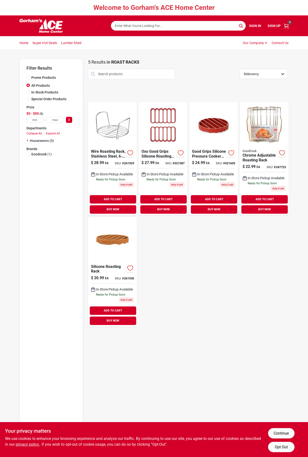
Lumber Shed (71, 43)
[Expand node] (28, 140)
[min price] (34, 120)
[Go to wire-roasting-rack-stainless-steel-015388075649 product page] (112, 158)
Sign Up (274, 26)
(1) (41, 154)
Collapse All (34, 133)
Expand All (53, 133)
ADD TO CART (113, 199)
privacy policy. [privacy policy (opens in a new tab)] (28, 444)
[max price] (55, 120)
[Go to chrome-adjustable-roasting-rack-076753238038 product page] (264, 158)
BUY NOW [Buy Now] (113, 209)
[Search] (241, 25)
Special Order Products (48, 99)
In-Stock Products (44, 92)
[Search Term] (178, 26)
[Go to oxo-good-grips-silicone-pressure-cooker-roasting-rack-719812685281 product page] (213, 158)
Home (24, 43)
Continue (281, 433)
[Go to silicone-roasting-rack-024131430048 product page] (112, 272)
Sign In (255, 26)
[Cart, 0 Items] (286, 25)
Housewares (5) (42, 141)
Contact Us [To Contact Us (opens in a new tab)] (280, 43)
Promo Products (43, 77)
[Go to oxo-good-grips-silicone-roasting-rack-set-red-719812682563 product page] (163, 158)
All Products (40, 85)
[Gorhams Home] (41, 26)
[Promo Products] (28, 77)
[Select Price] (69, 120)
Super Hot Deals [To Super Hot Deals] (44, 43)
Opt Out (281, 447)
